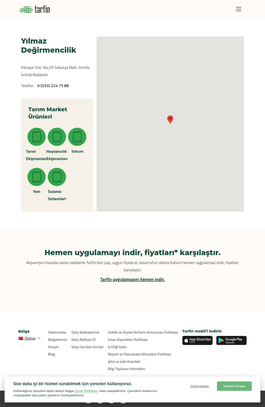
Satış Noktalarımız (85, 332)
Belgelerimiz (57, 339)
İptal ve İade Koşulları (124, 361)
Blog (51, 354)
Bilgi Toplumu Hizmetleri (126, 368)
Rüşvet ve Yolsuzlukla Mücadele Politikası (139, 354)
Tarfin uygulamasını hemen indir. (132, 279)
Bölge (24, 331)
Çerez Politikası (86, 391)
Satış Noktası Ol (83, 339)
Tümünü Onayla (234, 386)
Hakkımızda (57, 332)
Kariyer (53, 347)
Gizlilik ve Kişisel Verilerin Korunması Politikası (143, 332)
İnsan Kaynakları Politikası (128, 339)
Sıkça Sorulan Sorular (87, 347)
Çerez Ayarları (200, 386)
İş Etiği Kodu (117, 347)
